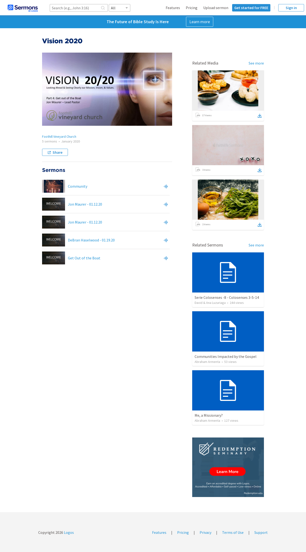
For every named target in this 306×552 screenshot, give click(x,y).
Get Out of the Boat (84, 258)
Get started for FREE (251, 7)
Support (261, 532)
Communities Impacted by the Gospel (226, 356)
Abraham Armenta (207, 362)
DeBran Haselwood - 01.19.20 (91, 240)
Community (77, 186)
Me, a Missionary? (209, 415)
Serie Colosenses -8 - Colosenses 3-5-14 (227, 297)
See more (256, 63)
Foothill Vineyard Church (59, 136)
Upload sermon (215, 7)
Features (173, 7)
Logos (68, 532)
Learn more (199, 21)
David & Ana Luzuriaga (210, 303)
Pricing (191, 7)
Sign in (291, 7)
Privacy (205, 532)
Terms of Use (233, 532)
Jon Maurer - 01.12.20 (85, 204)
